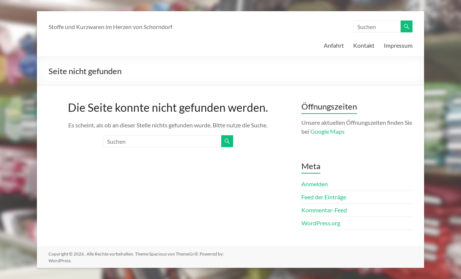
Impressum (398, 45)
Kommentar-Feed (324, 209)
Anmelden (314, 183)
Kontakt (363, 45)
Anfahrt (334, 45)
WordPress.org (320, 222)
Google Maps (327, 131)
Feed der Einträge (323, 196)
